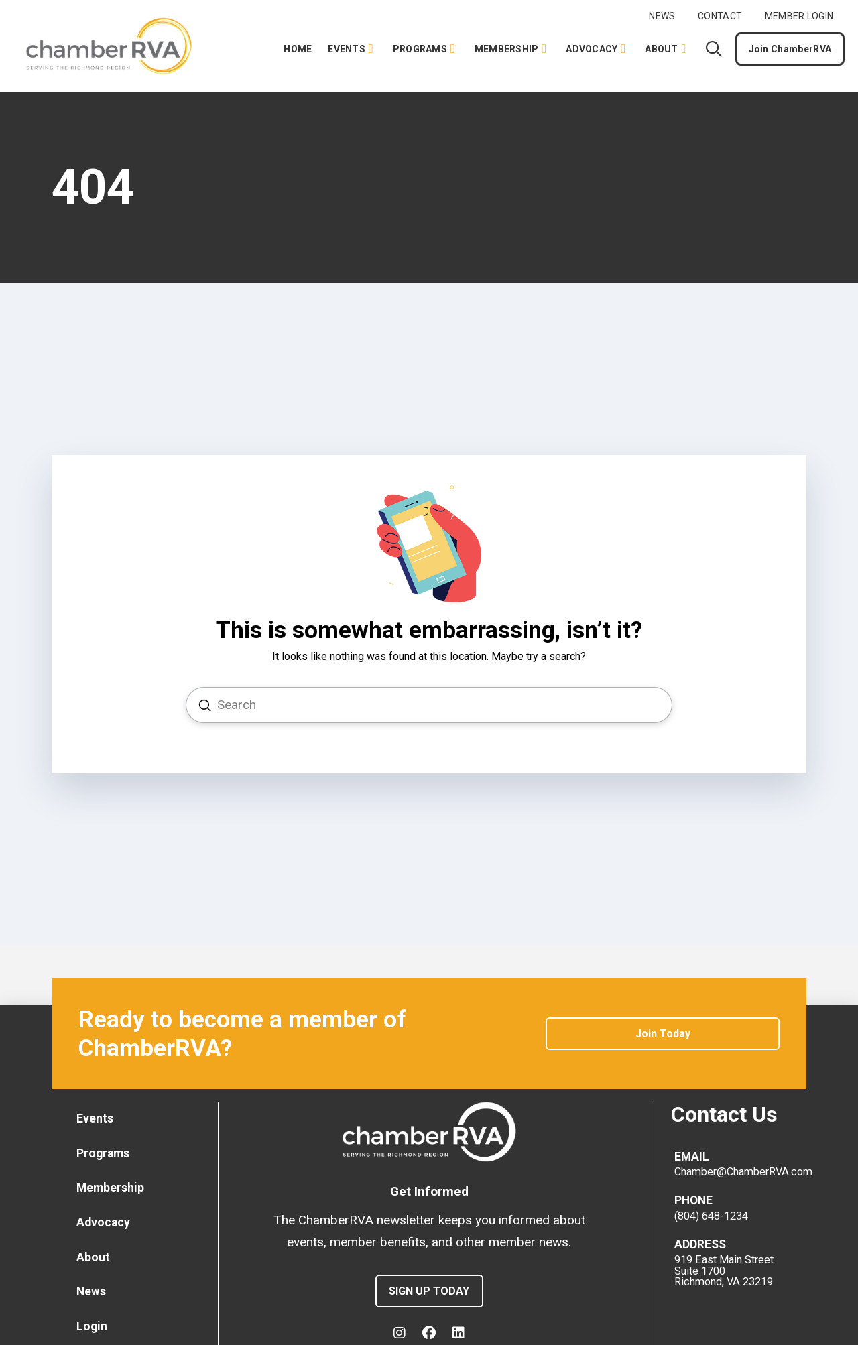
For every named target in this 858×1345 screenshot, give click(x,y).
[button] (714, 49)
